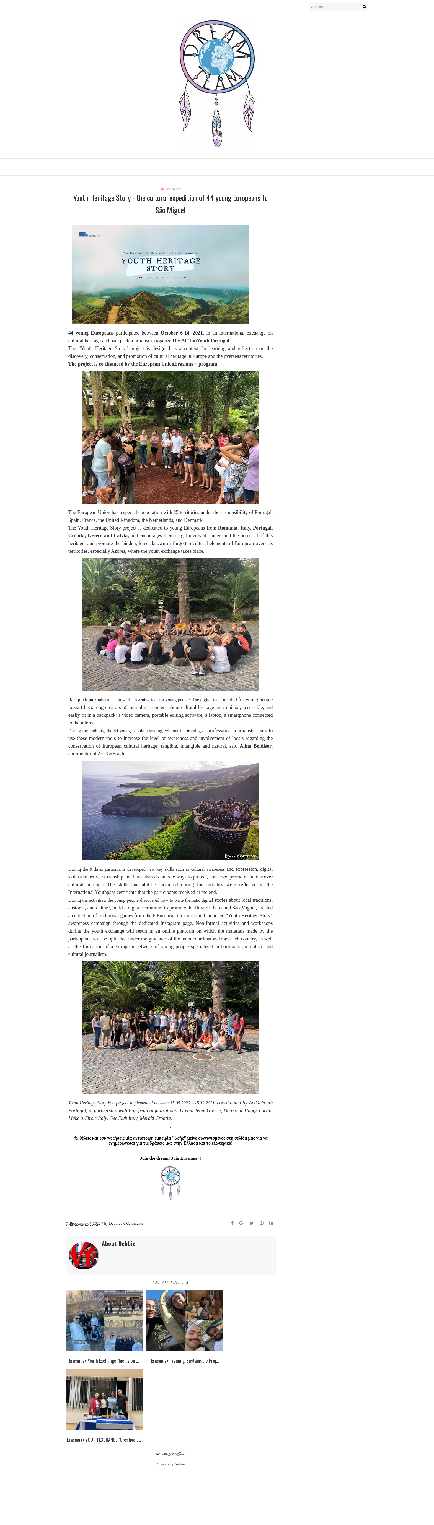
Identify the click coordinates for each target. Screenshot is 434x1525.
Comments (137, 1232)
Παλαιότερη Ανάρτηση (240, 1504)
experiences (172, 189)
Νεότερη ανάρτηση (92, 1504)
